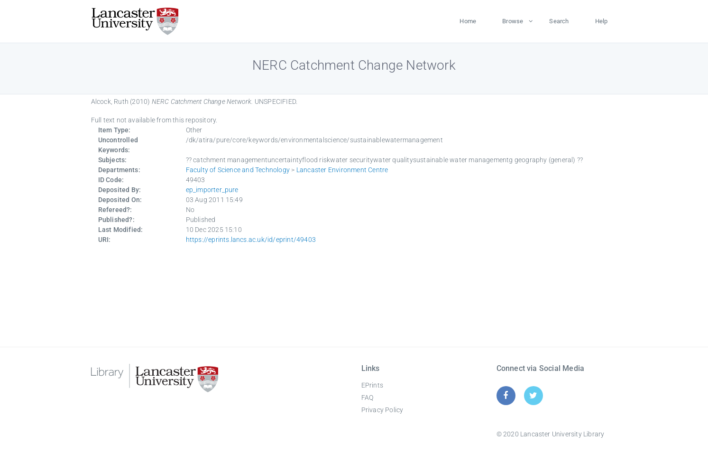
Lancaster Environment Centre (342, 170)
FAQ (367, 397)
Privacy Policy (382, 410)
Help (601, 21)
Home (468, 21)
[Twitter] (533, 395)
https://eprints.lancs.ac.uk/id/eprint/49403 (251, 239)
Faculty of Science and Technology (238, 170)
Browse (512, 21)
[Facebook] (505, 395)
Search (559, 21)
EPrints (372, 385)
